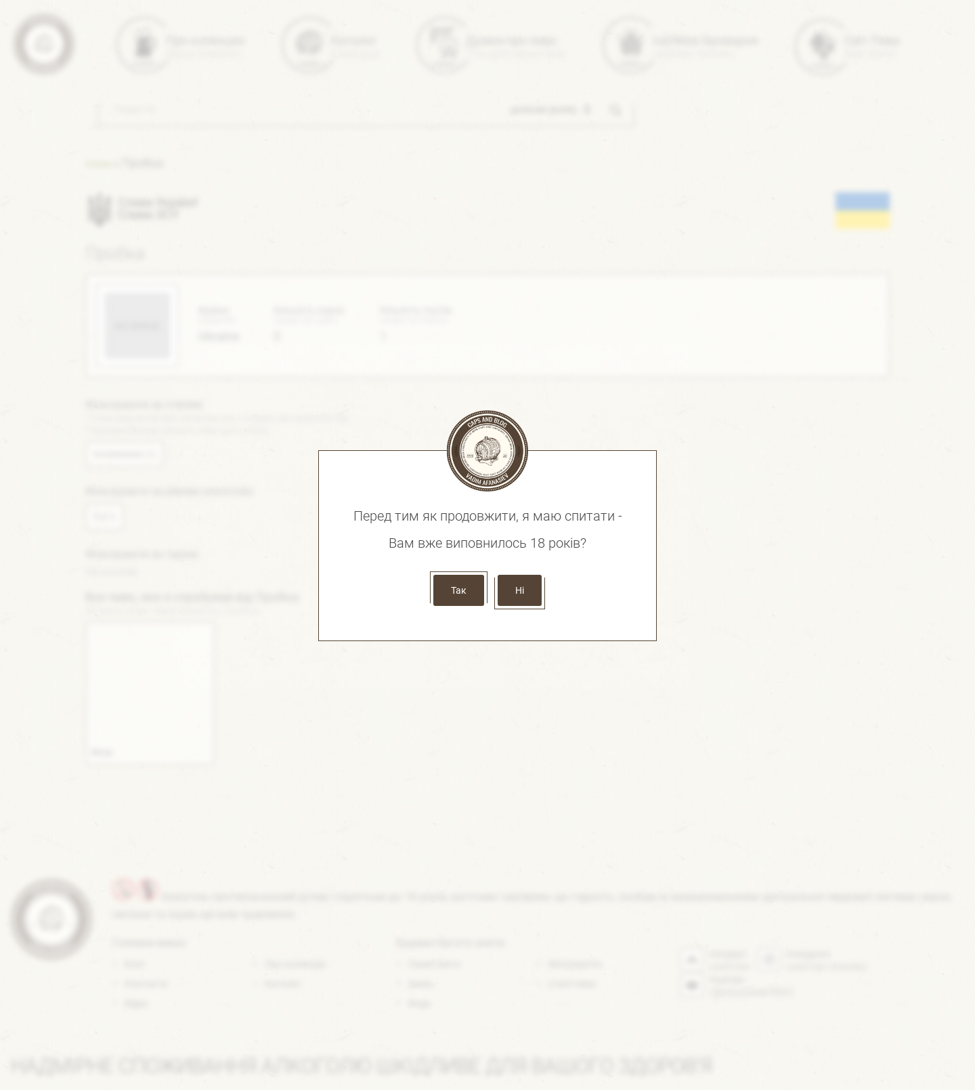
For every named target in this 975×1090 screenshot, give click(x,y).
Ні (519, 590)
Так (459, 590)
